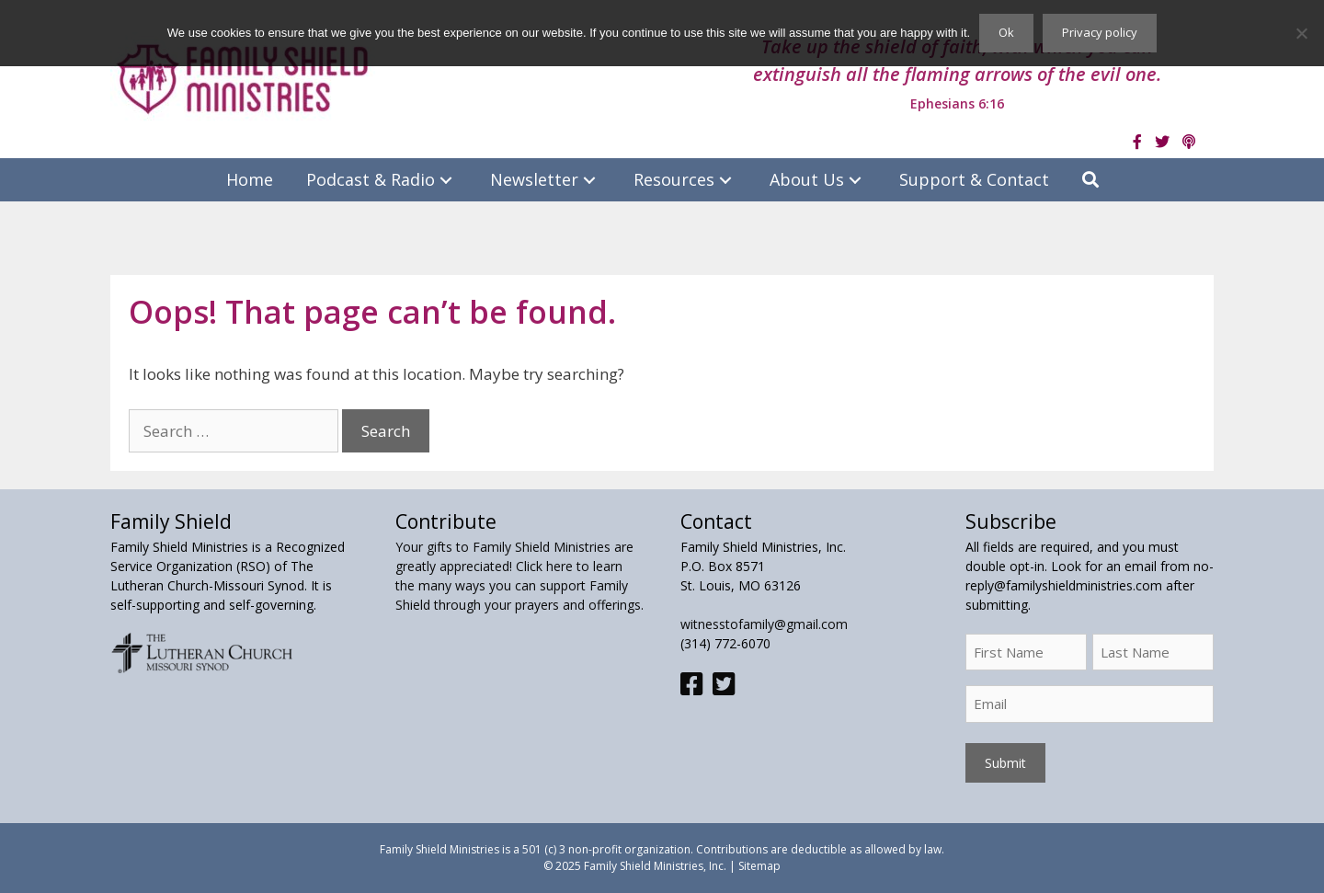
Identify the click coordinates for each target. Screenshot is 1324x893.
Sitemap (759, 866)
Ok (1006, 32)
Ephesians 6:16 (957, 103)
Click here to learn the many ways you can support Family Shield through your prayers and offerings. (519, 585)
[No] (1301, 33)
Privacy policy (1099, 32)
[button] (446, 179)
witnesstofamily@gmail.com (764, 624)
